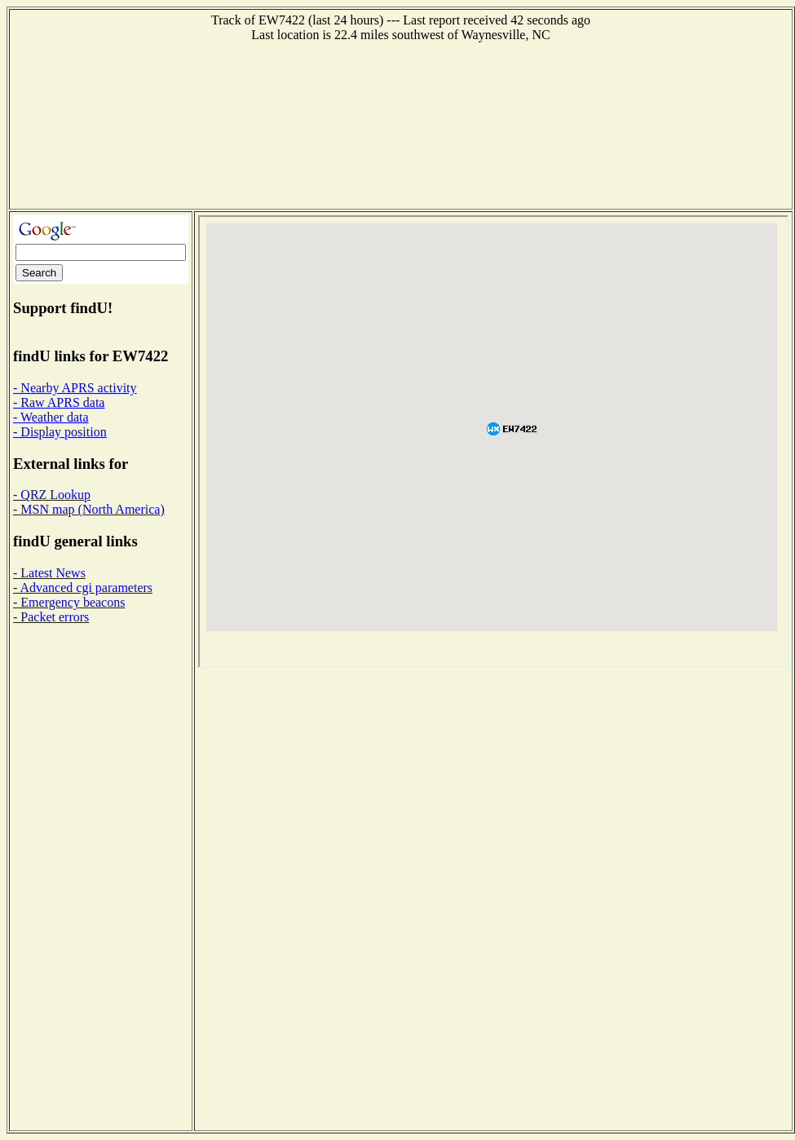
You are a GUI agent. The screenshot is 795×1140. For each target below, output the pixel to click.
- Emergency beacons (69, 602)
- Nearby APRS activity (75, 388)
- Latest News (49, 573)
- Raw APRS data (58, 402)
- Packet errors (51, 617)
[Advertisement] (401, 123)
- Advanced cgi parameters (82, 587)
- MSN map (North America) (89, 509)
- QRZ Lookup (52, 495)
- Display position (60, 432)
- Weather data (51, 417)
